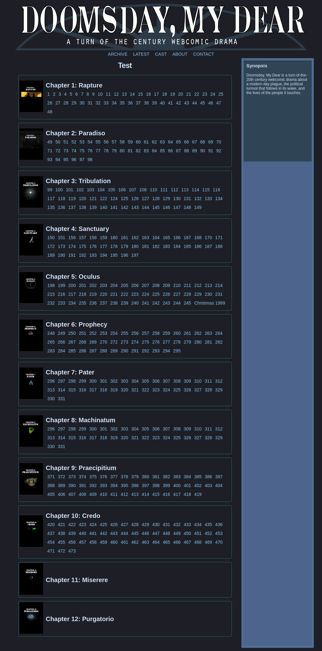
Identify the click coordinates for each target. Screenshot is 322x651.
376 (103, 476)
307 (166, 381)
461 (124, 542)
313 (51, 389)
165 (166, 237)
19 (172, 94)
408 (82, 494)
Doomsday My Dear (161, 26)
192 (82, 255)
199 (61, 285)
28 (66, 102)
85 (162, 150)
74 (73, 150)
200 (71, 285)
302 (114, 381)
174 (71, 246)
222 (124, 294)
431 (166, 524)
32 (98, 102)
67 (194, 141)
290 (124, 350)
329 (218, 389)
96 (73, 159)
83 (146, 150)
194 (103, 255)
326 (187, 389)
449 (176, 533)
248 (51, 333)
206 (134, 285)
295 (176, 350)
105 (111, 189)
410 (103, 494)
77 (98, 150)
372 (61, 476)
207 (145, 285)
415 (155, 494)
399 (166, 485)
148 (187, 207)
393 (103, 485)
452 (208, 533)
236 (93, 303)
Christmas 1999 (209, 303)
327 (198, 389)
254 (114, 333)
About (179, 54)
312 (218, 381)
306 (155, 381)
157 (82, 237)
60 (138, 141)
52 (73, 141)
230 (208, 294)
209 (166, 285)
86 (170, 150)
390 (71, 485)
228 (187, 294)
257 (145, 333)
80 (122, 150)
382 (166, 476)
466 (176, 542)
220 (103, 294)
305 (145, 381)
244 (176, 303)
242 (155, 303)
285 (71, 350)
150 (51, 237)
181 (145, 246)
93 (50, 159)
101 (69, 189)
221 (114, 294)
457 (82, 542)
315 (71, 389)
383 (176, 476)
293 (155, 350)
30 (82, 102)
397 (145, 485)
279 (187, 342)
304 (134, 381)
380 (145, 476)
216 (61, 294)
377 (114, 476)
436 (218, 524)
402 (198, 485)
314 (61, 389)
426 (114, 524)
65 (178, 141)
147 (176, 207)
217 (71, 294)
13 (124, 94)
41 (170, 102)
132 (198, 198)
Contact (203, 54)
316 (82, 389)
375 (93, 476)
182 (155, 246)
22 (196, 94)
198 (51, 285)
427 (124, 524)
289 (114, 350)
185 (187, 246)
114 (195, 189)
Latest (141, 54)
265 (51, 342)
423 (82, 524)
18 (164, 94)
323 (155, 389)
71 (50, 150)
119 (71, 198)
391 (82, 485)
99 (50, 189)
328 (208, 389)
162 (134, 237)
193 (93, 255)
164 (155, 237)
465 (166, 542)
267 (71, 342)
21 (188, 94)
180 (134, 246)
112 (174, 189)
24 (212, 94)
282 (218, 342)
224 (145, 294)
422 (71, 524)
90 (202, 150)
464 (155, 542)
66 (186, 141)
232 (51, 303)
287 (93, 350)
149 (198, 207)
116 (216, 189)
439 (71, 533)
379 (134, 476)
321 (134, 389)
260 (176, 333)
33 (106, 102)
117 (51, 198)
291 (134, 350)
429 (145, 524)
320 (124, 389)
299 (82, 381)
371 (51, 476)
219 (93, 294)
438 (61, 533)
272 (114, 342)
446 (145, 533)
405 (51, 494)
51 (66, 141)
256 (134, 333)
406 (61, 494)
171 (218, 237)
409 (93, 494)
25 (220, 94)
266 (61, 342)
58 (122, 141)
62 (154, 141)
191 (71, 255)
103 (90, 189)
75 (82, 150)
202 (93, 285)
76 (89, 150)
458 (93, 542)
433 (187, 524)
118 (61, 198)
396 (134, 485)
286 (82, 350)
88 (186, 150)
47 (218, 102)
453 (218, 533)
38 (146, 102)
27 (57, 102)
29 (73, 102)
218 (82, 294)
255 (124, 333)
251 (82, 333)
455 (61, 542)
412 (124, 494)
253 (103, 333)
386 (208, 476)
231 (218, 294)
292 (145, 350)
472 (61, 550)
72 (57, 150)
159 (103, 237)
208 (155, 285)
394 (114, 485)
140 (103, 207)
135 (51, 207)
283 (51, 350)
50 (57, 141)
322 (145, 389)
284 (61, 350)
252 (93, 333)
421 (61, 524)
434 (198, 524)
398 (155, 485)
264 (218, 333)
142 (124, 207)
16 (148, 94)
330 (51, 398)
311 (208, 381)
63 (162, 141)
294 (166, 350)
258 (155, 333)
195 (114, 255)
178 (114, 246)
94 (57, 159)
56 (106, 141)
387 (218, 476)
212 (198, 285)
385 (198, 476)
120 (82, 198)
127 (145, 198)
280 (198, 342)
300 (93, 381)
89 (194, 150)
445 (134, 533)
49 (50, 141)
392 (93, 485)
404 (218, 485)
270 (103, 342)
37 (138, 102)
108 (143, 189)
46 (210, 102)
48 (50, 111)
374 (82, 476)
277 (166, 342)
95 (66, 159)
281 (208, 342)
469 (208, 542)
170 (208, 237)
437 (51, 533)
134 (218, 198)
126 (134, 198)
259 (166, 333)
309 (187, 381)
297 (61, 381)
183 (166, 246)
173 (61, 246)
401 (187, 485)
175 (82, 246)
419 (198, 494)
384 (187, 476)
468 (198, 542)
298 (71, 381)
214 (218, 285)
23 (204, 94)
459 (103, 542)
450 (187, 533)
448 (166, 533)
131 (187, 198)
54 (89, 141)
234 (71, 303)
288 (103, 350)
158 (93, 237)
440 (82, 533)
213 (208, 285)
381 (155, 476)
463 (145, 542)
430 (155, 524)
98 (89, 159)
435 (208, 524)
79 (114, 150)
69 (210, 141)
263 (208, 333)
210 (176, 285)
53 (82, 141)
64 (170, 141)
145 (155, 207)
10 (100, 94)
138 (82, 207)
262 (198, 333)
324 (166, 389)
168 (198, 237)
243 (166, 303)
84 (154, 150)
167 (187, 237)
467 (187, 542)
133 (208, 198)
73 (66, 150)
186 (198, 246)
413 (134, 494)
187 (208, 246)
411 (114, 494)
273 (124, 342)
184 (176, 246)
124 (114, 198)
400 (176, 485)
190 (61, 255)
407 (71, 494)
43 (186, 102)
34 (114, 102)
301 (103, 381)
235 (82, 303)
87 (178, 150)
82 (138, 150)
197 (134, 255)
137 (71, 207)
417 (176, 494)
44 (194, 102)
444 (124, 533)
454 (51, 542)
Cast (161, 54)
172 (51, 246)
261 (187, 333)
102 (80, 189)
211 (187, 285)
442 (103, 533)
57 (114, 141)
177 (103, 246)
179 (124, 246)
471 (51, 550)
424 (93, 524)
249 (61, 333)
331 (61, 398)
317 (93, 389)
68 (202, 141)
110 (153, 189)
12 (116, 94)
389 (61, 485)
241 (145, 303)
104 (101, 189)
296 (51, 381)
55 (98, 141)
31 (89, 102)
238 (114, 303)
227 (176, 294)
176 (93, 246)
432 (176, 524)
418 (187, 494)
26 (50, 102)
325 (176, 389)
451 (198, 533)
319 (114, 389)
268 (82, 342)
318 (103, 389)
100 (59, 189)
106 (121, 189)
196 (124, 255)
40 (162, 102)
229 (198, 294)
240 (134, 303)
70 (218, 141)
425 (103, 524)
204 (114, 285)
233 (61, 303)
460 (114, 542)
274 (134, 342)
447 (155, 533)
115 (205, 189)
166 (176, 237)
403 (208, 485)
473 (71, 550)
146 (166, 207)
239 (124, 303)
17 (156, 94)
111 (164, 189)
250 (71, 333)
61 (146, 141)
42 (178, 102)
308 (176, 381)
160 (114, 237)
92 (218, 150)
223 (134, 294)
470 (218, 542)
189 (51, 255)
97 (82, 159)
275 (145, 342)
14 (132, 94)
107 (132, 189)
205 (124, 285)
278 (176, 342)
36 (130, 102)
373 (71, 476)
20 (180, 94)
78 (106, 150)
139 (93, 207)
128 (155, 198)
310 (198, 381)
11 (108, 94)
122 (103, 198)
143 (134, 207)
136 (61, 207)
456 (71, 542)
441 (93, 533)
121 (93, 198)
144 (145, 207)
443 (114, 533)
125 (124, 198)
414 (145, 494)
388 (51, 485)
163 (145, 237)
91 (210, 150)
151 (61, 237)
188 (218, 246)
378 (124, 476)
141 (114, 207)
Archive (117, 54)
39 (154, 102)
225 (155, 294)
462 (134, 542)
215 (51, 294)
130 (176, 198)
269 (93, 342)
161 (124, 237)
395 (124, 485)
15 (140, 94)
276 (155, 342)
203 (103, 285)
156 (71, 237)
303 (124, 381)
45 (202, 102)
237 (103, 303)
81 (130, 150)
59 (130, 141)
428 (134, 524)
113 (184, 189)
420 (51, 524)
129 (166, 198)
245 (187, 303)
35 (122, 102)
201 (82, 285)
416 (166, 494)
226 (166, 294)
